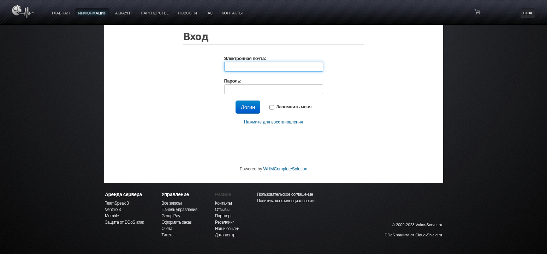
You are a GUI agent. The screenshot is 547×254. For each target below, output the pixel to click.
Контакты (223, 203)
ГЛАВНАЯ (61, 13)
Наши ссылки (227, 228)
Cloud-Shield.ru (428, 235)
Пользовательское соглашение (285, 194)
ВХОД (527, 13)
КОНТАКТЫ (232, 13)
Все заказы (171, 203)
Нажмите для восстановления (273, 122)
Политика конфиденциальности (286, 200)
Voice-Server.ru (429, 225)
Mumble (112, 215)
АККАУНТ (123, 13)
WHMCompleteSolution (285, 169)
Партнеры (224, 215)
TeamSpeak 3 (117, 203)
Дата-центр (225, 234)
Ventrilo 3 (113, 209)
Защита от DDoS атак (124, 222)
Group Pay (170, 215)
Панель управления (179, 209)
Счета (166, 228)
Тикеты (167, 234)
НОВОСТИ (187, 13)
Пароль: (233, 81)
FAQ (209, 13)
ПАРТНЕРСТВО (155, 13)
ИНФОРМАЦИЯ (92, 13)
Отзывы (222, 209)
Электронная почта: (245, 58)
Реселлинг (224, 222)
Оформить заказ (176, 222)
